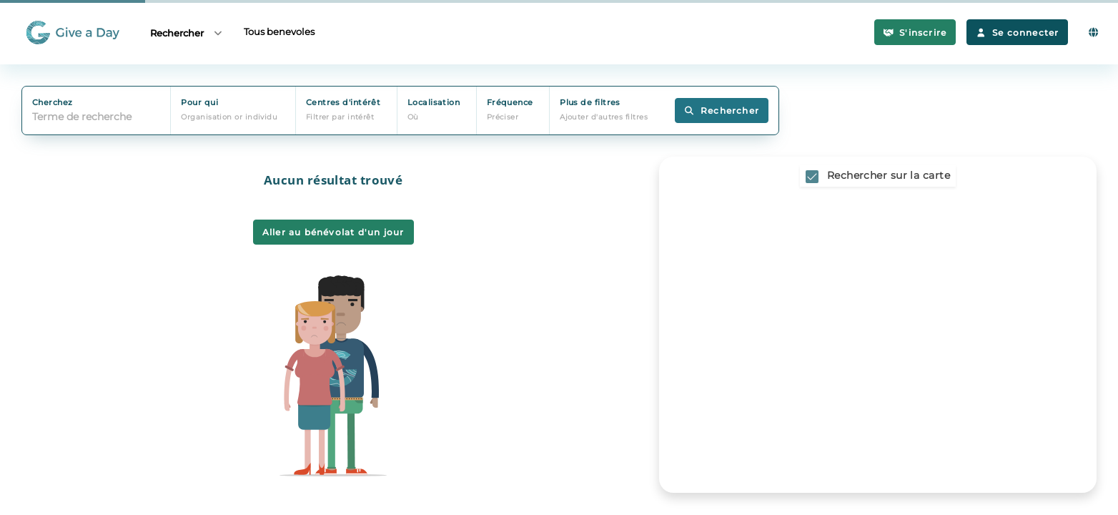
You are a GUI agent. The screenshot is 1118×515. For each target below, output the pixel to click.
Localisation (433, 102)
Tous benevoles (279, 31)
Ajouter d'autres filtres (604, 117)
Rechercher (187, 32)
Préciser (503, 117)
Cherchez (52, 102)
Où (413, 117)
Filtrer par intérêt (340, 117)
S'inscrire (915, 32)
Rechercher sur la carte (888, 175)
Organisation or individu (229, 117)
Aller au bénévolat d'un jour (333, 232)
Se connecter (1017, 32)
